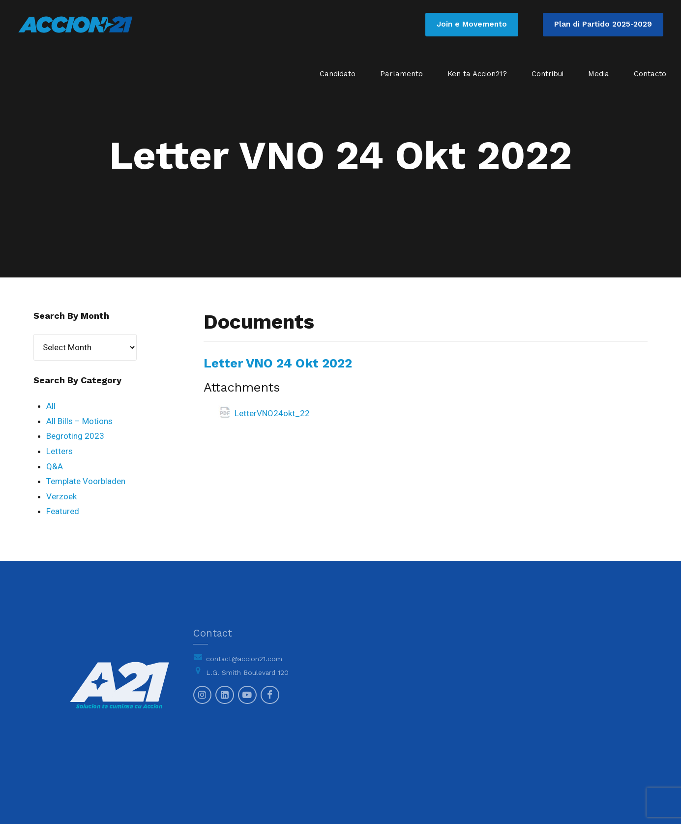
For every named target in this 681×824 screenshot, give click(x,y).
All (51, 406)
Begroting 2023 (75, 436)
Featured (62, 511)
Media (598, 73)
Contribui (547, 73)
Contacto (650, 73)
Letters (59, 451)
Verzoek (61, 496)
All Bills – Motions (79, 421)
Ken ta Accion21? (477, 73)
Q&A (54, 466)
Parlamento (401, 73)
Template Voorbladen (85, 481)
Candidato (337, 73)
